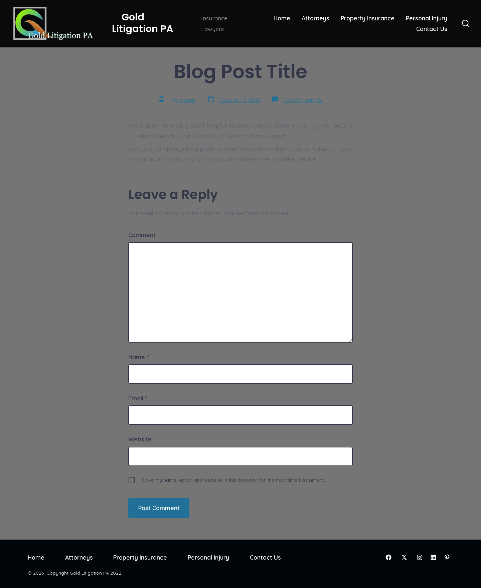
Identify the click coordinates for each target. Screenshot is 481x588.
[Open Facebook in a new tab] (388, 557)
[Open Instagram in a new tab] (420, 557)
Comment (142, 234)
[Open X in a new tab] (404, 557)
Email (137, 398)
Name (138, 357)
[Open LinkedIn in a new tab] (433, 557)
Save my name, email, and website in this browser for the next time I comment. (233, 480)
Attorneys (315, 18)
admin (188, 99)
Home (282, 18)
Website (140, 439)
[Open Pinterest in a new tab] (447, 557)
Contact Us (431, 28)
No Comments (302, 99)
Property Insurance (367, 18)
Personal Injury (426, 18)
